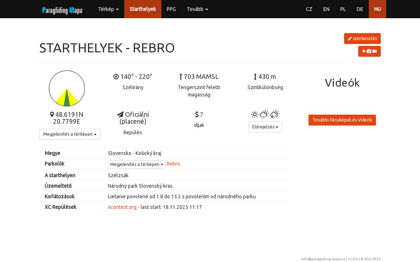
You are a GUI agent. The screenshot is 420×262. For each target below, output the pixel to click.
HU (377, 9)
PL (343, 9)
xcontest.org (122, 207)
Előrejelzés (265, 126)
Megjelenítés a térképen (70, 134)
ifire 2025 (372, 259)
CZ (309, 9)
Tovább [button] (197, 9)
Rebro (173, 164)
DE (360, 9)
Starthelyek (143, 9)
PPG (171, 9)
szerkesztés (362, 38)
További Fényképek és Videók (342, 120)
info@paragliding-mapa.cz (323, 259)
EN (326, 9)
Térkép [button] (108, 9)
